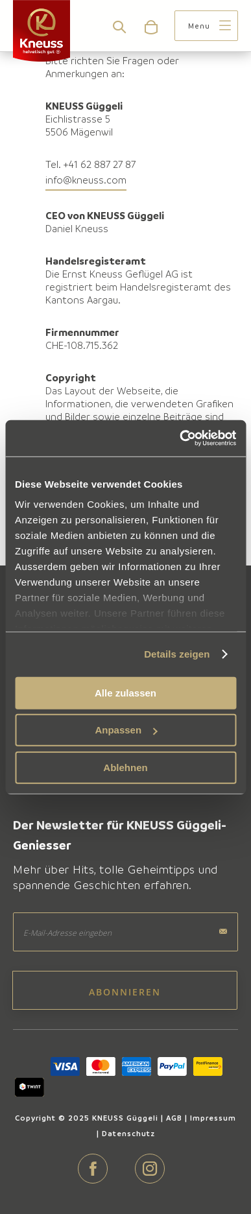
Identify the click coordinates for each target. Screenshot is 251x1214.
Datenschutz (128, 1133)
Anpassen (126, 729)
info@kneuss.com (85, 179)
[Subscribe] (124, 990)
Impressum (213, 1118)
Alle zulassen (125, 692)
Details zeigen (176, 654)
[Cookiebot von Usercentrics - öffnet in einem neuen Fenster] (180, 438)
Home (26, 84)
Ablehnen (125, 766)
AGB (174, 1118)
